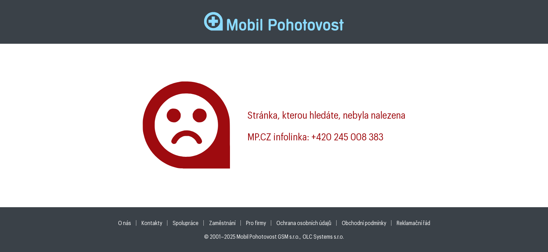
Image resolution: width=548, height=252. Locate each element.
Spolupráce (186, 222)
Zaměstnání (222, 222)
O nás (124, 222)
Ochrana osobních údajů (303, 222)
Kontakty (152, 222)
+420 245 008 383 (347, 136)
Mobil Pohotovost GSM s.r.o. (268, 236)
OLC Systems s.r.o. (323, 236)
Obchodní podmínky (364, 222)
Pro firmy (256, 222)
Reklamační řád (413, 222)
